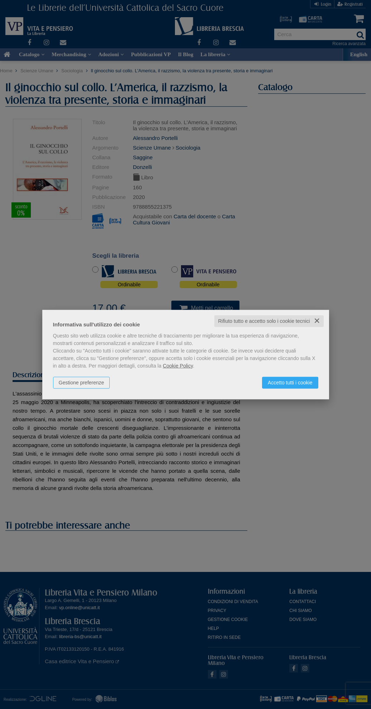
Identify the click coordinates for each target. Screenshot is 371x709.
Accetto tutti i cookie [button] (290, 382)
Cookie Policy (178, 366)
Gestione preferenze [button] (81, 382)
